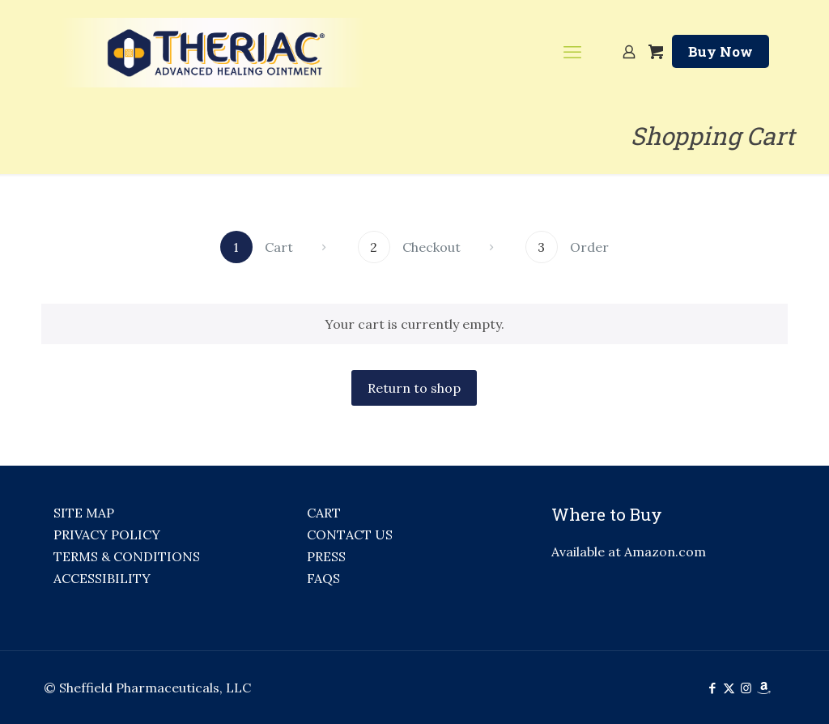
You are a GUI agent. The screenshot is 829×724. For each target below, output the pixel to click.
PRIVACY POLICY (106, 534)
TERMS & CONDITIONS (126, 556)
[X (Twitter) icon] (729, 688)
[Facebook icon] (712, 688)
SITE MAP (83, 513)
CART (324, 513)
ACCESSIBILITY (102, 578)
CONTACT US (350, 534)
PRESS (326, 556)
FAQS (323, 578)
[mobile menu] (572, 52)
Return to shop (414, 388)
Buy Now (720, 51)
